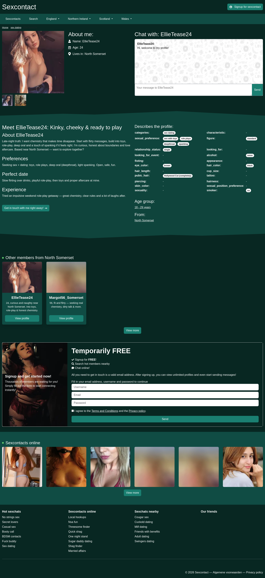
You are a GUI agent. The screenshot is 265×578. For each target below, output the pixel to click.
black (250, 165)
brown (167, 165)
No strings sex (10, 517)
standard (251, 138)
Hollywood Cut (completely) (177, 176)
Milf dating (141, 526)
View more (132, 330)
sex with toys (170, 138)
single (167, 150)
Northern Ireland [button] (78, 18)
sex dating (16, 27)
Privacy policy (137, 410)
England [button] (51, 18)
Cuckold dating (144, 522)
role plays (186, 138)
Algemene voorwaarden (227, 572)
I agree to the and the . (109, 410)
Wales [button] (125, 18)
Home (5, 27)
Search (33, 18)
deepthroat (169, 144)
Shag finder (75, 546)
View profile (22, 318)
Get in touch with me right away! (25, 208)
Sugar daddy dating (80, 541)
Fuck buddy (9, 541)
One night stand (78, 536)
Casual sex (9, 526)
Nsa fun (73, 522)
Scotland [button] (105, 18)
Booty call (8, 531)
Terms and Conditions (104, 410)
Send (257, 89)
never (250, 155)
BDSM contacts (11, 536)
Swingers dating (144, 541)
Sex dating (8, 546)
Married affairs (77, 550)
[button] (33, 62)
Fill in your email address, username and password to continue (165, 385)
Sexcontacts (13, 18)
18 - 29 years (143, 207)
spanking (183, 144)
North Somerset (144, 220)
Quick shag (75, 531)
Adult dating (142, 536)
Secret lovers (10, 522)
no (248, 190)
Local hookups (77, 517)
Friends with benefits (147, 531)
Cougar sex (142, 517)
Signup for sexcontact (245, 6)
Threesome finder (79, 526)
